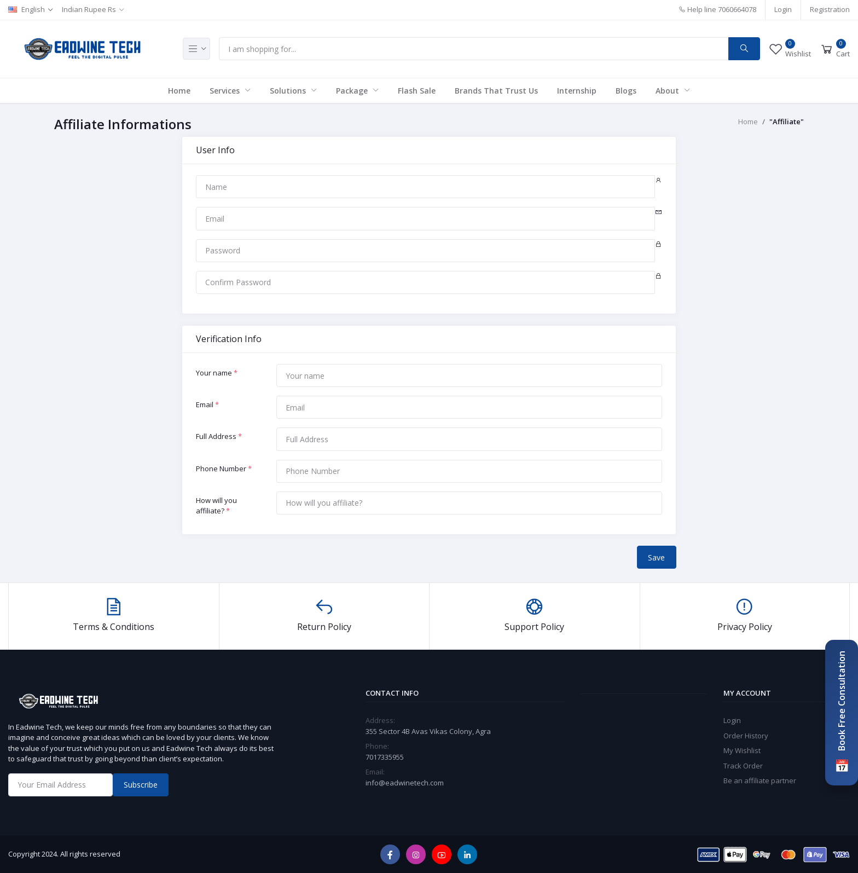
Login (783, 9)
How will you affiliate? (216, 505)
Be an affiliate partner (759, 780)
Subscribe (141, 784)
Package (353, 90)
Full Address (219, 436)
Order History (745, 736)
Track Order (743, 766)
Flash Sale (417, 90)
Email (207, 404)
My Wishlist (742, 750)
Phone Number (224, 468)
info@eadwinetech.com (405, 783)
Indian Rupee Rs (89, 9)
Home (179, 90)
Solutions (289, 90)
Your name (216, 373)
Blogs (626, 90)
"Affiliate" (786, 121)
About (668, 90)
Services (226, 90)
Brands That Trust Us (496, 90)
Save (656, 557)
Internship (576, 90)
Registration (830, 9)
